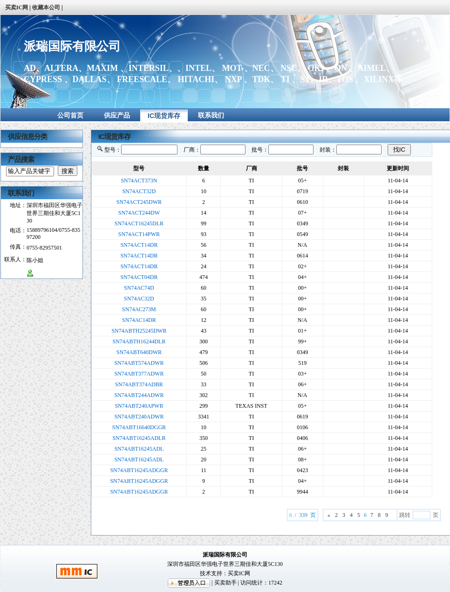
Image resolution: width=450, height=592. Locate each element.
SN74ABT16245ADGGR (139, 470)
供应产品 (117, 115)
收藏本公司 (46, 7)
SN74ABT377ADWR (139, 373)
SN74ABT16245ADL (139, 449)
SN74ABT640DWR (139, 352)
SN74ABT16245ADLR (138, 438)
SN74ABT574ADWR (139, 363)
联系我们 (211, 115)
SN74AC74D (139, 288)
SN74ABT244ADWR (139, 395)
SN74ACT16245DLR (139, 223)
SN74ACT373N (139, 180)
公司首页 (70, 115)
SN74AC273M (139, 309)
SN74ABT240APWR (139, 406)
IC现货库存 (164, 115)
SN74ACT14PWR (139, 234)
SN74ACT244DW (139, 212)
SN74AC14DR (139, 320)
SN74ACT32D (139, 191)
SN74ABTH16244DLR (138, 341)
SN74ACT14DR (138, 245)
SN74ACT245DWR (139, 202)
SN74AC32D (139, 298)
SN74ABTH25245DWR (138, 330)
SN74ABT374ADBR (139, 384)
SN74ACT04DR (138, 277)
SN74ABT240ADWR (139, 416)
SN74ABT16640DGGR (139, 427)
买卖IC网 (239, 573)
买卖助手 (225, 582)
